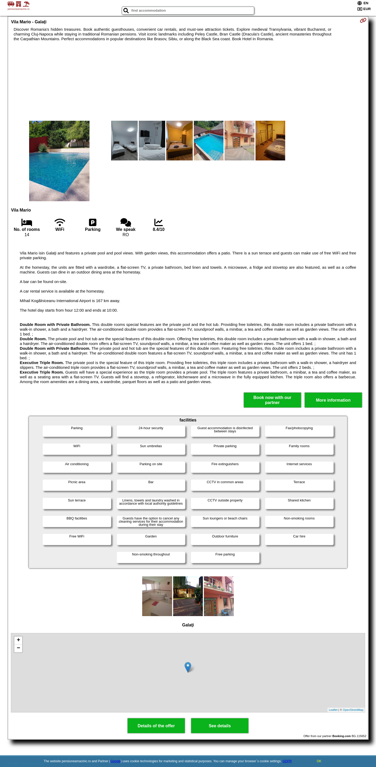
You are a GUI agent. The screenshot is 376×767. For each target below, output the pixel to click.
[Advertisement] (188, 81)
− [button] (18, 648)
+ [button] (18, 640)
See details (220, 726)
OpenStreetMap (353, 709)
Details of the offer (156, 726)
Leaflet (333, 709)
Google (115, 761)
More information (333, 400)
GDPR (287, 761)
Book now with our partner (272, 400)
